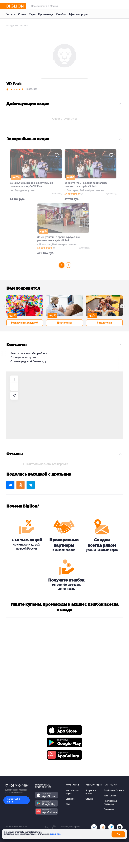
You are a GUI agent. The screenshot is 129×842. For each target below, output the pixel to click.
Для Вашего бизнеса (114, 790)
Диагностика (64, 322)
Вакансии (70, 799)
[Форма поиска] (72, 6)
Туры (32, 14)
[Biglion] (16, 6)
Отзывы (89, 799)
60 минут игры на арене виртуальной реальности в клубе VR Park (31, 185)
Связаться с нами (13, 800)
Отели (22, 14)
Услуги (10, 14)
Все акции (109, 809)
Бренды (10, 26)
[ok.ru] (102, 827)
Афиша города (78, 14)
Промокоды (45, 14)
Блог (68, 804)
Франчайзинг (110, 796)
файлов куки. (55, 834)
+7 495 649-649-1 (17, 785)
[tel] (111, 827)
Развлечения (104, 322)
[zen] (120, 827)
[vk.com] (94, 827)
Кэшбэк (61, 14)
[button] (7, 306)
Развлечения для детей (24, 322)
